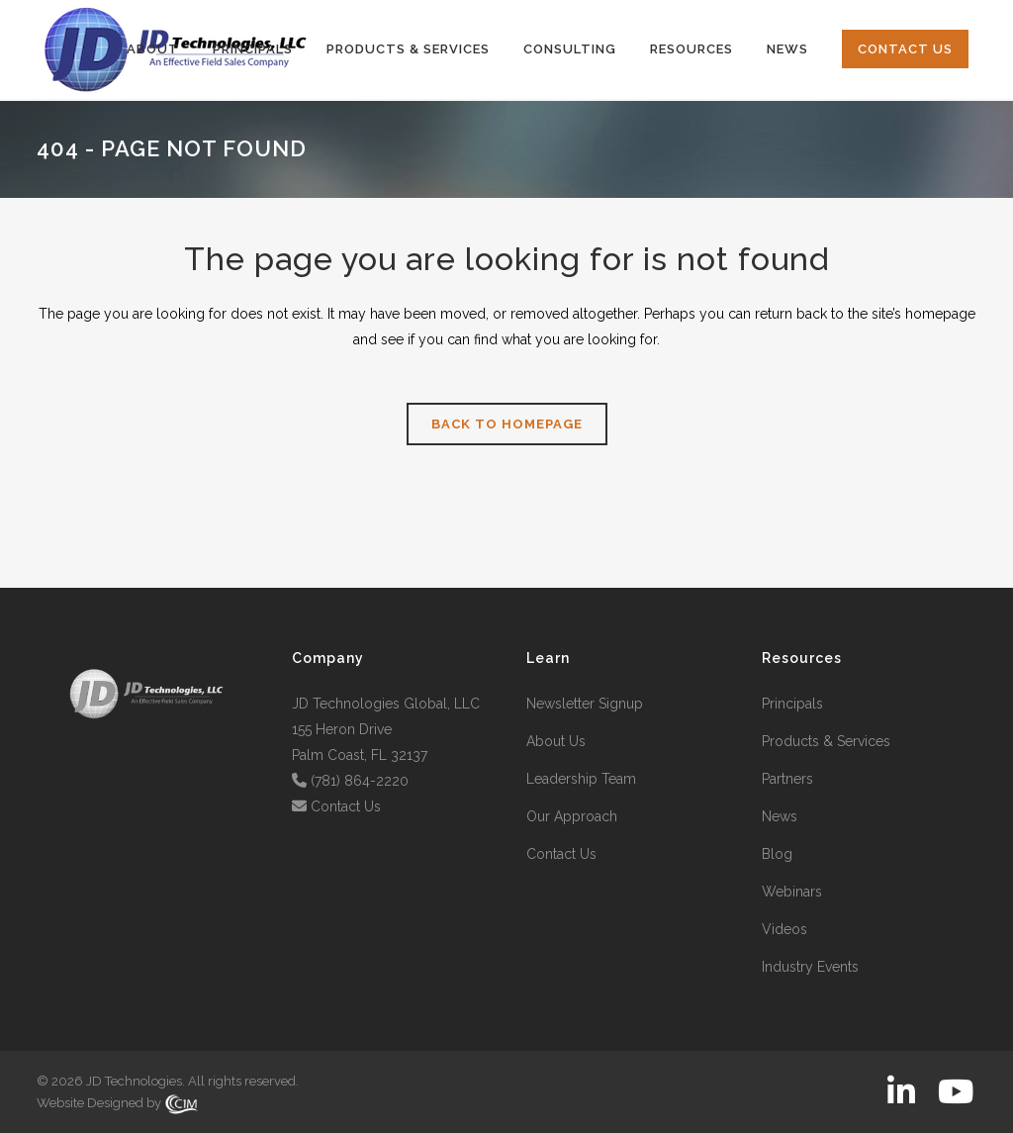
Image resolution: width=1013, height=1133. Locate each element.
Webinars (792, 891)
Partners (787, 779)
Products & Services (826, 741)
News (779, 816)
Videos (784, 929)
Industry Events (810, 967)
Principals (792, 703)
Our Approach (571, 816)
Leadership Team (581, 779)
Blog (777, 854)
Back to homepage (507, 424)
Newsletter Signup (584, 703)
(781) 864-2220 (360, 781)
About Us (556, 741)
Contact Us (346, 806)
